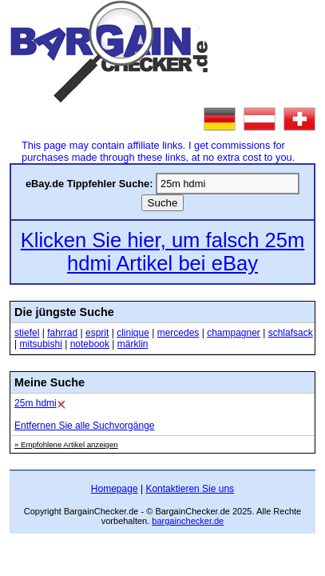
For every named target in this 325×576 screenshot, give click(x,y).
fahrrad (62, 332)
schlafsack (290, 332)
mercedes (178, 332)
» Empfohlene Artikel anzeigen (66, 444)
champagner (233, 332)
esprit (97, 332)
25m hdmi (35, 403)
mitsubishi (40, 344)
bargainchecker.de (188, 521)
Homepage (114, 488)
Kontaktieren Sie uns (189, 488)
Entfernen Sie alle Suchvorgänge (84, 425)
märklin (133, 344)
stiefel (26, 332)
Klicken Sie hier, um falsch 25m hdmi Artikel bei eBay (163, 251)
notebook (89, 344)
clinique (133, 332)
